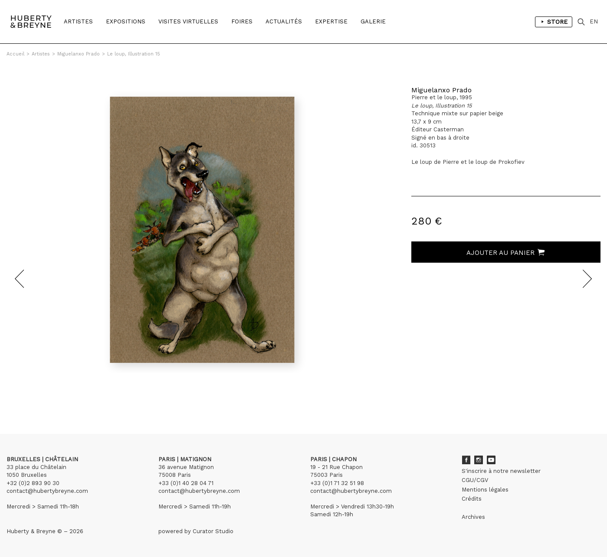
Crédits (472, 498)
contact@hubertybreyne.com (47, 491)
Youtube (491, 460)
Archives (473, 517)
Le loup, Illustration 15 (133, 54)
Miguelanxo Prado (78, 54)
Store (554, 21)
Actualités (284, 21)
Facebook (466, 460)
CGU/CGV (475, 480)
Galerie (373, 21)
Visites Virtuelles (188, 21)
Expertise (331, 21)
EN (594, 21)
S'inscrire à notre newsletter (501, 471)
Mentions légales (485, 489)
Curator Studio (213, 531)
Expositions (125, 21)
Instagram (478, 460)
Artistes (78, 21)
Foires (242, 21)
